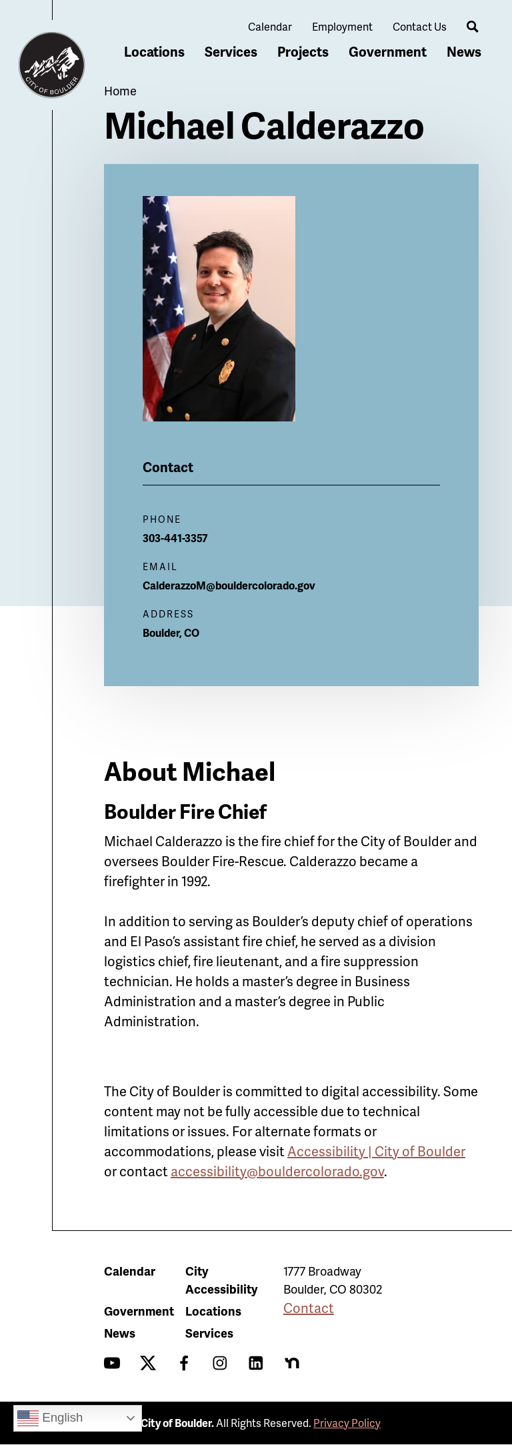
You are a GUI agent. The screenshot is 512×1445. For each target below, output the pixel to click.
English (50, 1418)
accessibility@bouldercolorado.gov (277, 1171)
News (464, 51)
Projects (303, 51)
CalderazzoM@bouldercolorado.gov (229, 585)
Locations (154, 51)
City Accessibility (221, 1279)
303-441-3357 (175, 537)
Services (231, 51)
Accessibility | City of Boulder (376, 1151)
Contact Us (420, 26)
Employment (342, 26)
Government (388, 51)
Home (120, 90)
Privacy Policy (347, 1422)
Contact (308, 1307)
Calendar (270, 26)
